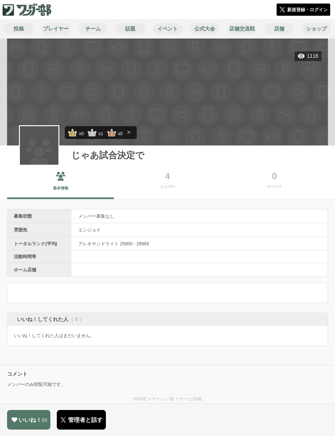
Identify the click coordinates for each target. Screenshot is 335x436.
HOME (140, 398)
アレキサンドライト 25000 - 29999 (113, 243)
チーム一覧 (163, 398)
